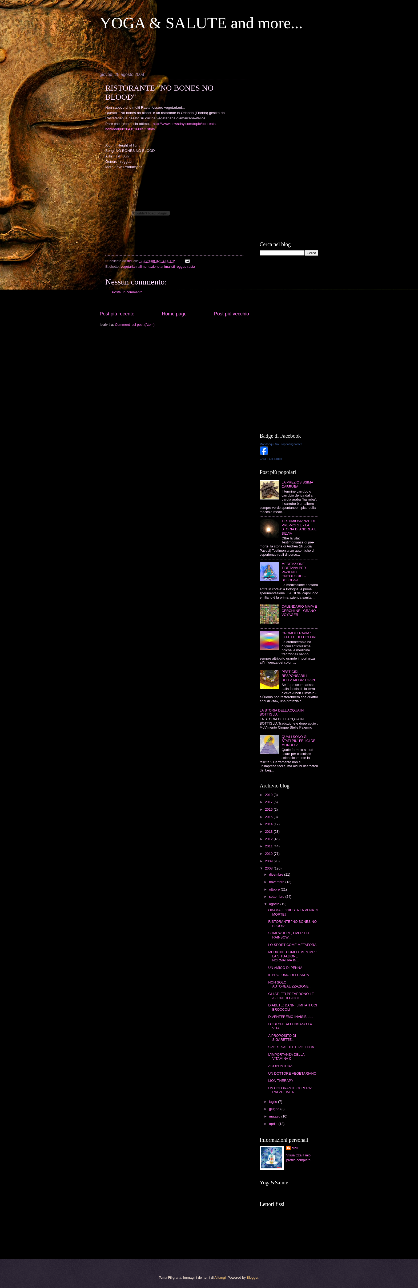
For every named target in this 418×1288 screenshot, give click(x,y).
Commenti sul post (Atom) (135, 325)
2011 (269, 846)
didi (295, 1148)
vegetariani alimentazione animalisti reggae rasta (157, 267)
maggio (275, 1116)
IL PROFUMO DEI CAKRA (288, 975)
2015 (269, 817)
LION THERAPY (280, 1081)
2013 (269, 832)
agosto (274, 904)
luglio (273, 1102)
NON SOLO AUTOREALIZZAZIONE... (289, 984)
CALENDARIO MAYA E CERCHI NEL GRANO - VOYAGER (300, 610)
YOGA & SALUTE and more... (201, 23)
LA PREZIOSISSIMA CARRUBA (297, 484)
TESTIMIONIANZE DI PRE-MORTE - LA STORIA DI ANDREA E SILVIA (299, 527)
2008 (269, 868)
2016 (269, 809)
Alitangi (220, 1277)
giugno (274, 1109)
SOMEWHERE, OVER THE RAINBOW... (289, 935)
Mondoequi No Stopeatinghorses (281, 444)
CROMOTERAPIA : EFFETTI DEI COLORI (299, 635)
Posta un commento (127, 292)
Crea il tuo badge (271, 458)
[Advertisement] (197, 51)
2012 (269, 839)
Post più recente (117, 313)
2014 (269, 824)
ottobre (275, 889)
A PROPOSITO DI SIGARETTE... (282, 1038)
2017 (269, 802)
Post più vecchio (231, 313)
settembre (277, 897)
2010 (269, 854)
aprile (273, 1124)
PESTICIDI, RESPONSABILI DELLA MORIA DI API (298, 676)
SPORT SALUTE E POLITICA (291, 1047)
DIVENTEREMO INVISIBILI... (290, 1017)
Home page (174, 313)
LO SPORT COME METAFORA (292, 945)
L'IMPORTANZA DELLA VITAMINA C (286, 1057)
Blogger (252, 1277)
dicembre (276, 874)
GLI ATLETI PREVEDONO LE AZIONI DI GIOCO (291, 996)
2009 (269, 861)
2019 (269, 795)
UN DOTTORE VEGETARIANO (292, 1073)
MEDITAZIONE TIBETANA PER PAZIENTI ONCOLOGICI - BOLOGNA (294, 572)
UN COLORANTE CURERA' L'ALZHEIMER (290, 1090)
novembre (277, 882)
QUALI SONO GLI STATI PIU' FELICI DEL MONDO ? (299, 741)
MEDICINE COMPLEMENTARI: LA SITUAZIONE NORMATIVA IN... (292, 956)
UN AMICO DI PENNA (285, 968)
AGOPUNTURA (280, 1066)
